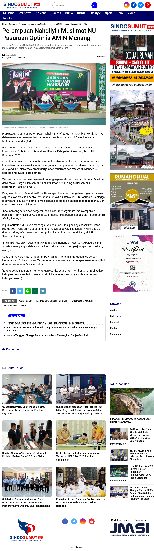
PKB (85, 24)
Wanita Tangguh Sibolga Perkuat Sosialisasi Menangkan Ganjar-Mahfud (47, 335)
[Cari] (148, 15)
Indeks (7, 18)
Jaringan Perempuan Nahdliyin (35, 24)
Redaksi (116, 520)
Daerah (56, 13)
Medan (114, 328)
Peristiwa (25, 13)
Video (131, 13)
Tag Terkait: (9, 301)
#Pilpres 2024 (10, 305)
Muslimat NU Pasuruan (59, 24)
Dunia (69, 13)
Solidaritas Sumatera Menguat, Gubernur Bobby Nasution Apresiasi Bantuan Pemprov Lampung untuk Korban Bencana (26, 502)
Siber (127, 520)
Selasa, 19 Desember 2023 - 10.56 (14, 58)
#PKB (23, 305)
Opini (120, 13)
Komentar (101, 56)
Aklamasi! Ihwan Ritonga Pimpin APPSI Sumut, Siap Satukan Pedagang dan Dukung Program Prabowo (142, 493)
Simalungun (116, 334)
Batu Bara (115, 316)
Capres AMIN (14, 24)
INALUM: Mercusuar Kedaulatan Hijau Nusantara (130, 420)
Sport (108, 13)
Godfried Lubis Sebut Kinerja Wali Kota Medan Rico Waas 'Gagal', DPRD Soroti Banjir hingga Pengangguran (131, 436)
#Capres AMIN (25, 301)
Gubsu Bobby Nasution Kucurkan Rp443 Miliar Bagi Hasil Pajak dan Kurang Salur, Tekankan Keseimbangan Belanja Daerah (79, 410)
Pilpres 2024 (76, 24)
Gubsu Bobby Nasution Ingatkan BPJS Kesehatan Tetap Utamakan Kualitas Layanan (23, 410)
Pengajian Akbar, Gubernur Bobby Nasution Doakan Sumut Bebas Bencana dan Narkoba (80, 502)
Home (9, 13)
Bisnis (81, 13)
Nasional (41, 13)
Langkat (114, 322)
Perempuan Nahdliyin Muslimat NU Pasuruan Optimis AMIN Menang (45, 322)
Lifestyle (95, 13)
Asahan (114, 310)
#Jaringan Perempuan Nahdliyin (51, 301)
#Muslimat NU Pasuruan (82, 301)
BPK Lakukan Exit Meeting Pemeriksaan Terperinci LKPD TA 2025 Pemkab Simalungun (78, 456)
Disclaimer (141, 520)
